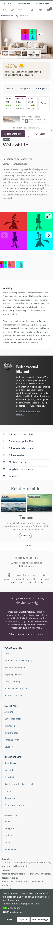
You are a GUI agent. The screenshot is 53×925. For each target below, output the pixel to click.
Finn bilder (11, 815)
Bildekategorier (26, 566)
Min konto (9, 770)
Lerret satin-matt (12, 718)
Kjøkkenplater (11, 732)
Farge (7, 842)
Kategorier (10, 828)
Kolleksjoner (7, 15)
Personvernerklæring (15, 805)
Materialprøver (12, 739)
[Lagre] (40, 133)
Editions (8, 835)
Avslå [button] (9, 919)
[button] (5, 908)
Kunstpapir (10, 725)
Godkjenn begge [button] (40, 919)
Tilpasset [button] (23, 919)
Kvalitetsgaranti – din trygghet (19, 784)
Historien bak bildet (14, 695)
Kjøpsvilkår (10, 798)
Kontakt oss (10, 763)
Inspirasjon (23, 3)
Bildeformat (10, 849)
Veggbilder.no (13, 647)
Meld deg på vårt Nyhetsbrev (21, 611)
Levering (9, 791)
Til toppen (26, 545)
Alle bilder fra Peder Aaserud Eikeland (29, 413)
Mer (44, 103)
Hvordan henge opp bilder (17, 688)
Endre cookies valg (34, 582)
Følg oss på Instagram (19, 634)
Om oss (8, 653)
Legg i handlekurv (12, 133)
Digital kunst (21, 15)
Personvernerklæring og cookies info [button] (21, 903)
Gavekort (9, 746)
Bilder (7, 3)
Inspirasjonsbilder (13, 674)
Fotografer (42, 3)
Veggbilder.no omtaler (15, 667)
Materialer (11, 706)
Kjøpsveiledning (12, 681)
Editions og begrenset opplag (18, 660)
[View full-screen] (48, 216)
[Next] (48, 235)
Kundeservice (13, 757)
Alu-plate (9, 711)
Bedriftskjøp (10, 777)
